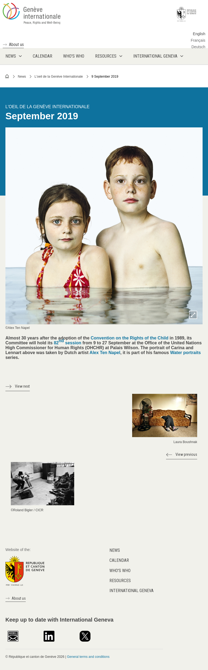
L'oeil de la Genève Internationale (59, 76)
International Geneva (131, 590)
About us (16, 44)
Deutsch (198, 47)
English (199, 34)
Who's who (120, 570)
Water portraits (185, 352)
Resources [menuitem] (105, 56)
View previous (186, 454)
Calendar (119, 560)
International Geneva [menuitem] (155, 56)
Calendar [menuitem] (42, 56)
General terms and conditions (88, 657)
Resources (120, 580)
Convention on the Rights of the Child (129, 338)
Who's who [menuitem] (73, 56)
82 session (67, 341)
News (22, 76)
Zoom (193, 315)
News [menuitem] (10, 56)
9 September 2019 (105, 76)
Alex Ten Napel (105, 352)
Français (198, 40)
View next (22, 386)
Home (7, 76)
